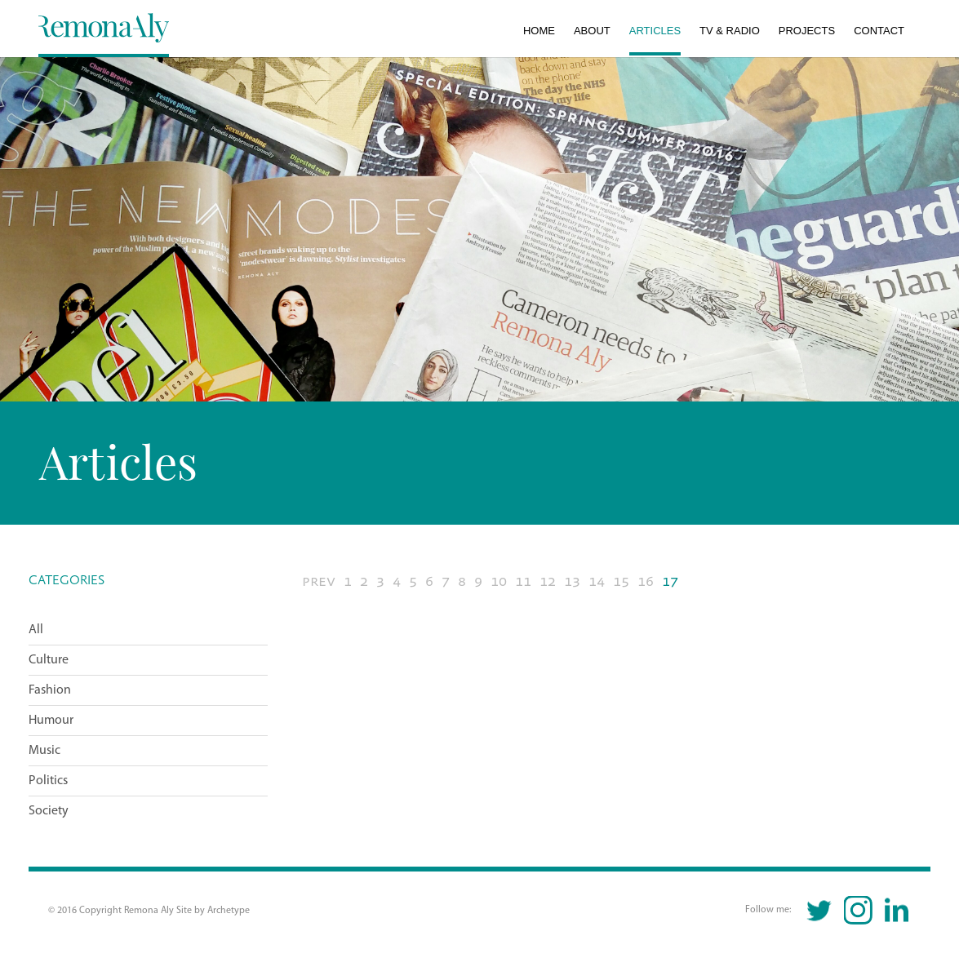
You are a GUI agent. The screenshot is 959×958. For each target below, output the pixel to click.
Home (539, 30)
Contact (879, 30)
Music (44, 750)
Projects (807, 30)
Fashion (50, 690)
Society (49, 811)
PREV (318, 581)
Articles (655, 30)
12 (547, 581)
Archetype (228, 911)
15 (621, 581)
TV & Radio (729, 30)
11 (523, 581)
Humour (51, 720)
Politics (48, 780)
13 (572, 581)
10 (499, 581)
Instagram (858, 910)
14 (596, 581)
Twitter (820, 910)
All (36, 629)
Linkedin (896, 910)
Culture (49, 660)
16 (645, 581)
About (592, 30)
